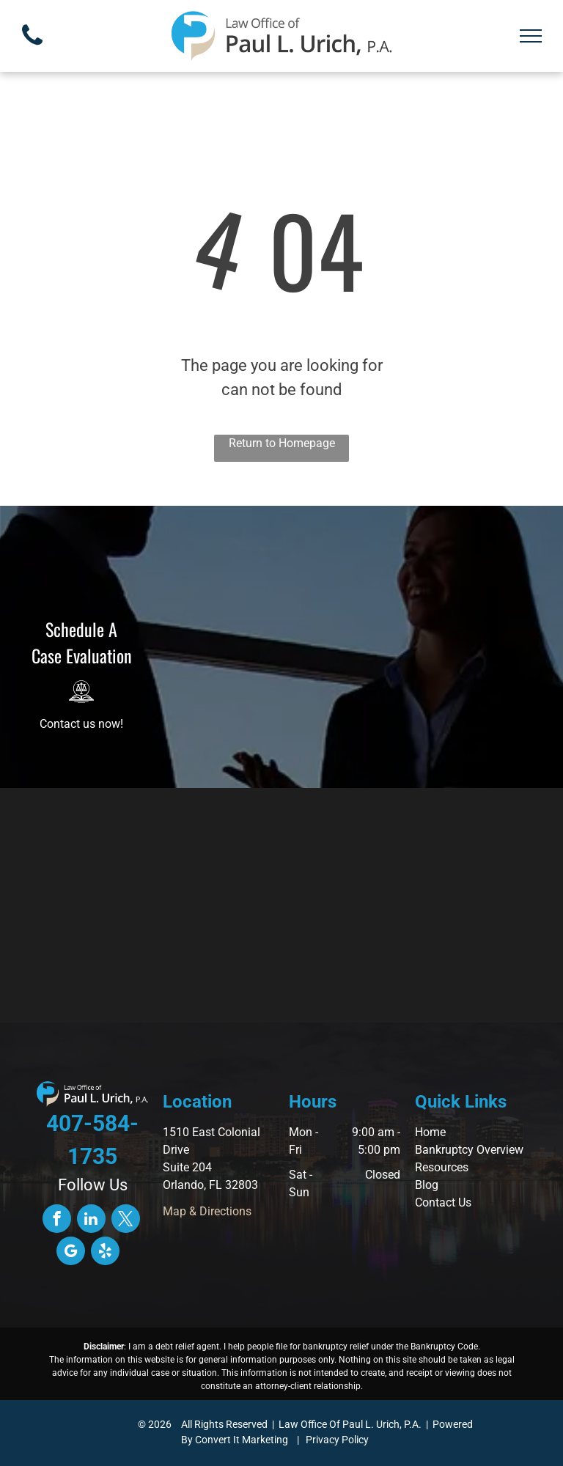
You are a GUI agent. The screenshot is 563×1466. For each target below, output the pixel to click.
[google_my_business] (70, 1253)
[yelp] (105, 1253)
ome (434, 1132)
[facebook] (57, 1220)
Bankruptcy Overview (469, 1150)
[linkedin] (91, 1220)
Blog (426, 1185)
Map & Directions (207, 1211)
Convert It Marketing (241, 1439)
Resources (441, 1167)
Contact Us (443, 1202)
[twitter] (125, 1220)
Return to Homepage (282, 443)
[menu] (531, 36)
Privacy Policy (337, 1439)
